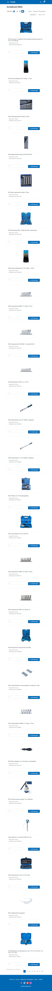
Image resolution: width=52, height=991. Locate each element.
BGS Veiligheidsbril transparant (16, 913)
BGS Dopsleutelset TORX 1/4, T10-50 (18, 382)
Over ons (12, 979)
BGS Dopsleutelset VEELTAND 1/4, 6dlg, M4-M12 (21, 344)
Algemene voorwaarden (27, 979)
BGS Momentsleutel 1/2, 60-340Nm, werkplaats (21, 458)
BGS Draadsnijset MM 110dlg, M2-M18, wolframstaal (22, 230)
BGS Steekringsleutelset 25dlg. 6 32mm (19, 116)
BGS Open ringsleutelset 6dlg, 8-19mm (18, 192)
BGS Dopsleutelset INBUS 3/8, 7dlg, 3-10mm (20, 571)
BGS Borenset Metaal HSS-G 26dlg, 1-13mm (20, 78)
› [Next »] (44, 971)
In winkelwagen (34, 52)
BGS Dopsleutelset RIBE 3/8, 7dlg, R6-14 (19, 609)
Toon (40, 14)
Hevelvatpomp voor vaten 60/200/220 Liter (19, 837)
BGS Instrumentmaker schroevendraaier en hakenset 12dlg (23, 685)
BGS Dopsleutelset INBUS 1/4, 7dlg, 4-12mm (20, 306)
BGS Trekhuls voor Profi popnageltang (18, 496)
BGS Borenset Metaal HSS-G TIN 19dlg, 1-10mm (21, 268)
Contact (40, 979)
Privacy (17, 979)
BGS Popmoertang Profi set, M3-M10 (18, 533)
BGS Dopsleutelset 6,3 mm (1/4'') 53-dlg (19, 875)
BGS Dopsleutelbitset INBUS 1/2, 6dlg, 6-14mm (21, 723)
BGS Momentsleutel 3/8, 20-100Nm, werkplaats (21, 420)
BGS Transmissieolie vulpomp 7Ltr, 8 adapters (20, 799)
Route (35, 979)
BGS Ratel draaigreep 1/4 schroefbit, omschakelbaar (22, 761)
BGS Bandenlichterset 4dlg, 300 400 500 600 (20, 154)
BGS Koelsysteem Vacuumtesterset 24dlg (19, 647)
